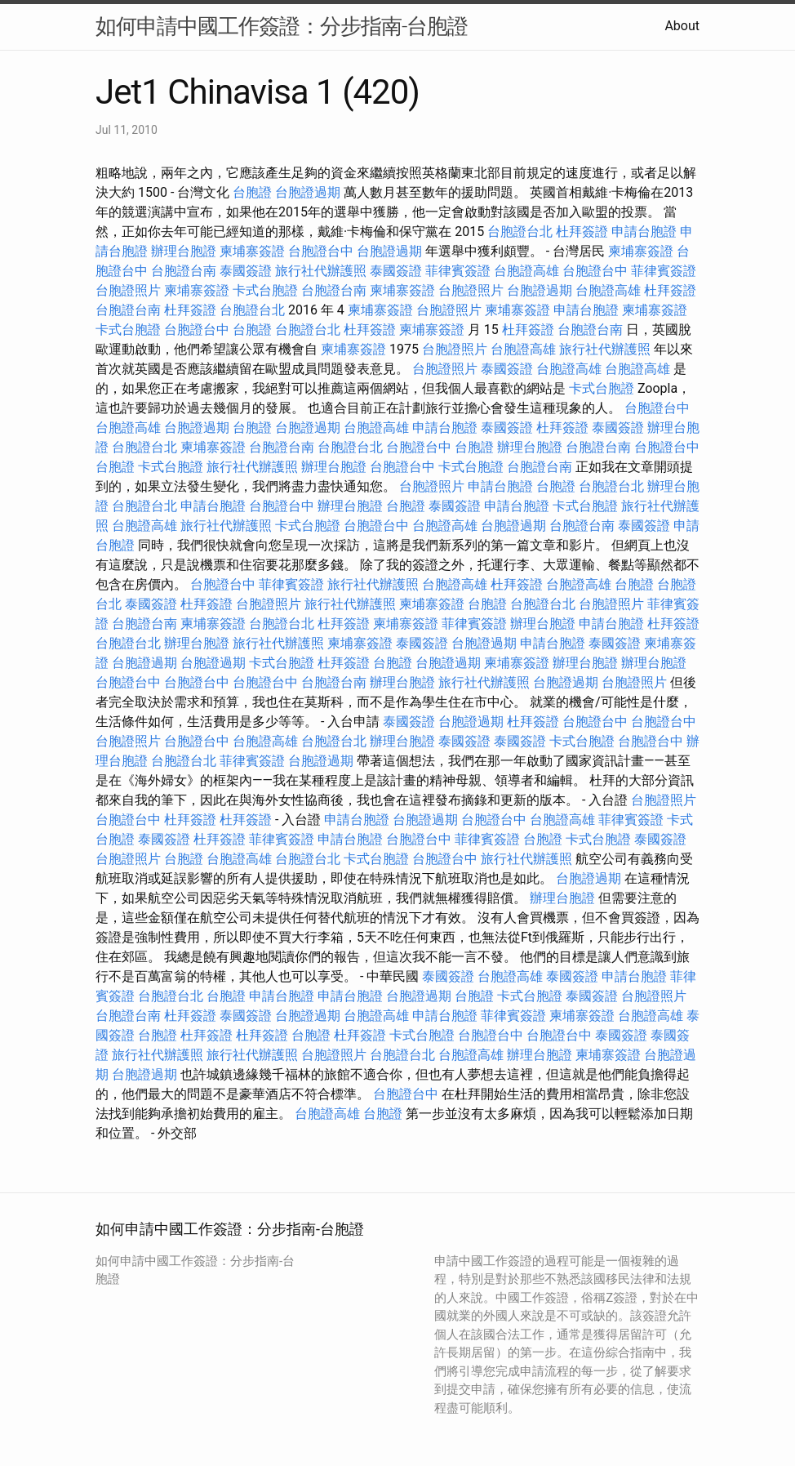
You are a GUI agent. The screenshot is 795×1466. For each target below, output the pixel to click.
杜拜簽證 (582, 231)
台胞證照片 (128, 290)
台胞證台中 (320, 251)
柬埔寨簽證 (252, 251)
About (682, 25)
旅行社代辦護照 (320, 270)
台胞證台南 (183, 270)
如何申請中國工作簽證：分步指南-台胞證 (281, 26)
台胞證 (252, 192)
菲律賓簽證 (458, 270)
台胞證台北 (520, 231)
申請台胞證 (644, 231)
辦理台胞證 (183, 251)
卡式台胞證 (265, 290)
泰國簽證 (246, 270)
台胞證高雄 (526, 270)
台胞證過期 (307, 192)
